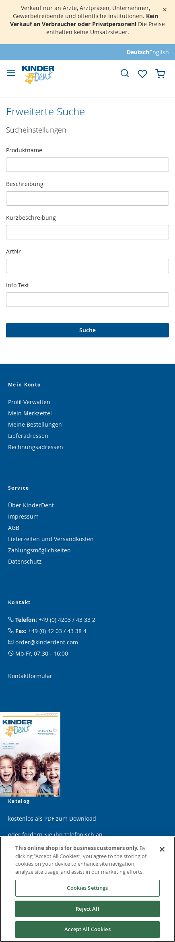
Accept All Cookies (87, 929)
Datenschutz (25, 561)
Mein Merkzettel (30, 413)
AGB (13, 527)
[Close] (162, 849)
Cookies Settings (87, 887)
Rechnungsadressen (35, 447)
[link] (125, 73)
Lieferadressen (28, 435)
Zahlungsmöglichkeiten (39, 550)
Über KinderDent (31, 505)
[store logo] (38, 75)
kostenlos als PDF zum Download (52, 818)
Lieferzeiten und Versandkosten (51, 539)
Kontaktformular (30, 676)
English (159, 52)
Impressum (23, 516)
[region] (87, 889)
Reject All (87, 908)
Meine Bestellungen (35, 424)
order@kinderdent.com (46, 642)
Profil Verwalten (29, 402)
